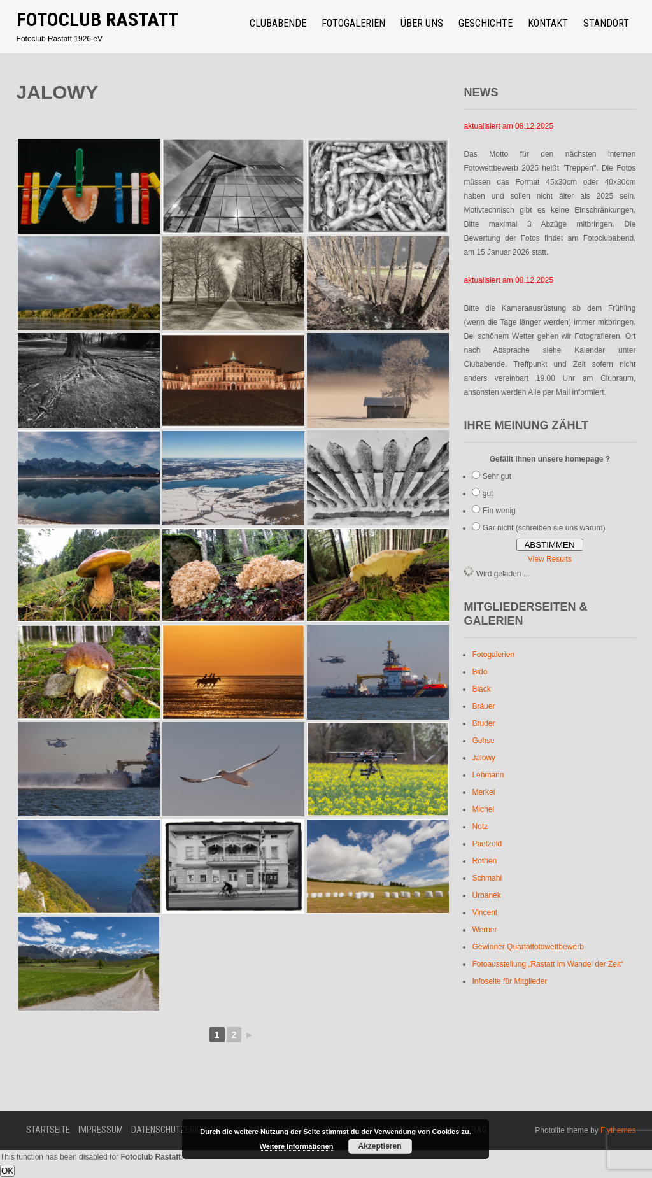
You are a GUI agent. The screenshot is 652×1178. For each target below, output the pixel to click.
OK (7, 1170)
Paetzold (487, 843)
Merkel (483, 792)
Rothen (484, 860)
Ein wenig (499, 510)
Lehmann (488, 774)
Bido (479, 671)
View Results (550, 559)
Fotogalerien (353, 23)
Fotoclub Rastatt (97, 19)
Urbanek (486, 895)
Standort (606, 23)
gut (488, 493)
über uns (421, 23)
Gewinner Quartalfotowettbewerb (527, 946)
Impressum (100, 1130)
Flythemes (617, 1130)
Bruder (483, 723)
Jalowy (483, 757)
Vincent (484, 912)
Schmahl (487, 878)
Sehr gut (497, 476)
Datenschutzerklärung (180, 1130)
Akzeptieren (379, 1146)
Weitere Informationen (297, 1146)
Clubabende (278, 23)
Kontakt (548, 23)
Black (481, 689)
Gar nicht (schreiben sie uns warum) (544, 527)
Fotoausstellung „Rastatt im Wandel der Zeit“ (547, 964)
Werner (484, 929)
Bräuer (483, 706)
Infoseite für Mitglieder (509, 981)
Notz (480, 826)
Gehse (483, 740)
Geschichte (485, 23)
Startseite (48, 1130)
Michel (483, 809)
